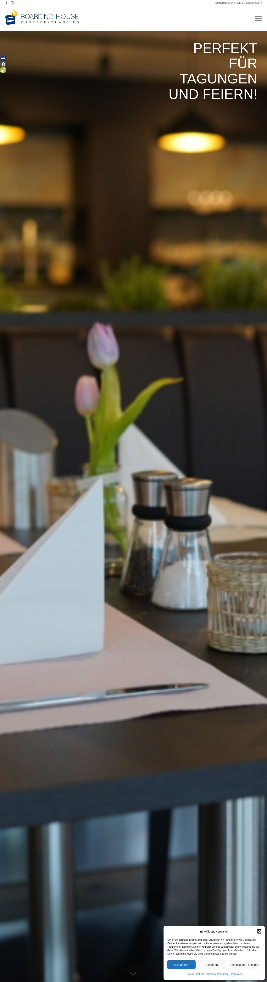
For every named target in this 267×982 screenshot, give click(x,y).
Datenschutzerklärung (217, 974)
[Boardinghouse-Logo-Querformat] (44, 18)
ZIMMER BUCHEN (224, 3)
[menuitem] (257, 18)
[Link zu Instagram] (12, 3)
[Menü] (257, 18)
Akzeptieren (181, 964)
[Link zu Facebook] (6, 3)
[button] (259, 931)
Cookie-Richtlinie (195, 974)
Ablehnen (211, 964)
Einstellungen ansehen (244, 964)
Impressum (236, 974)
